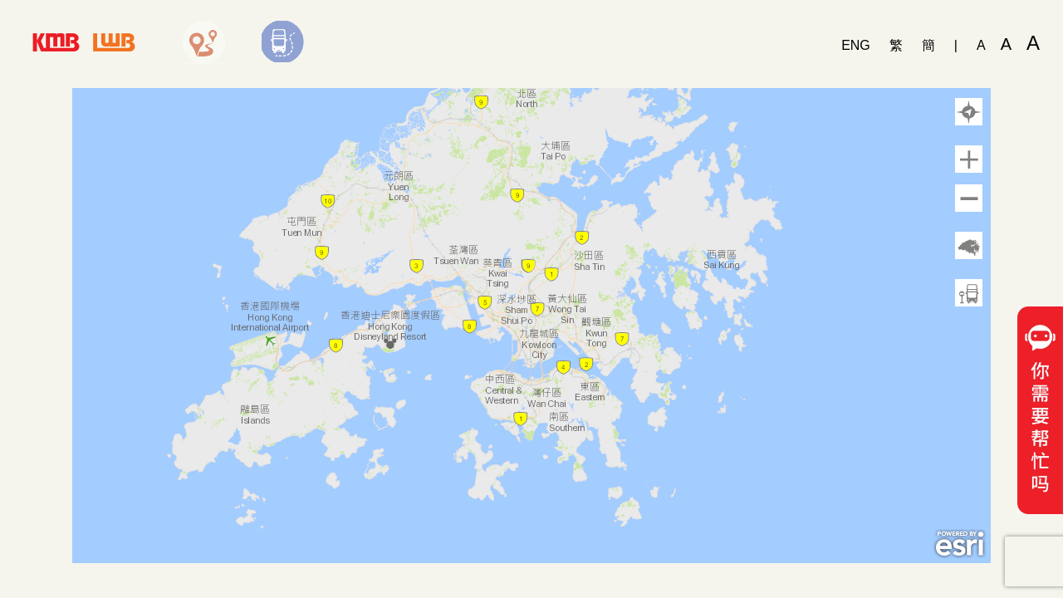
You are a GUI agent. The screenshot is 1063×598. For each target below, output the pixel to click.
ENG (855, 45)
